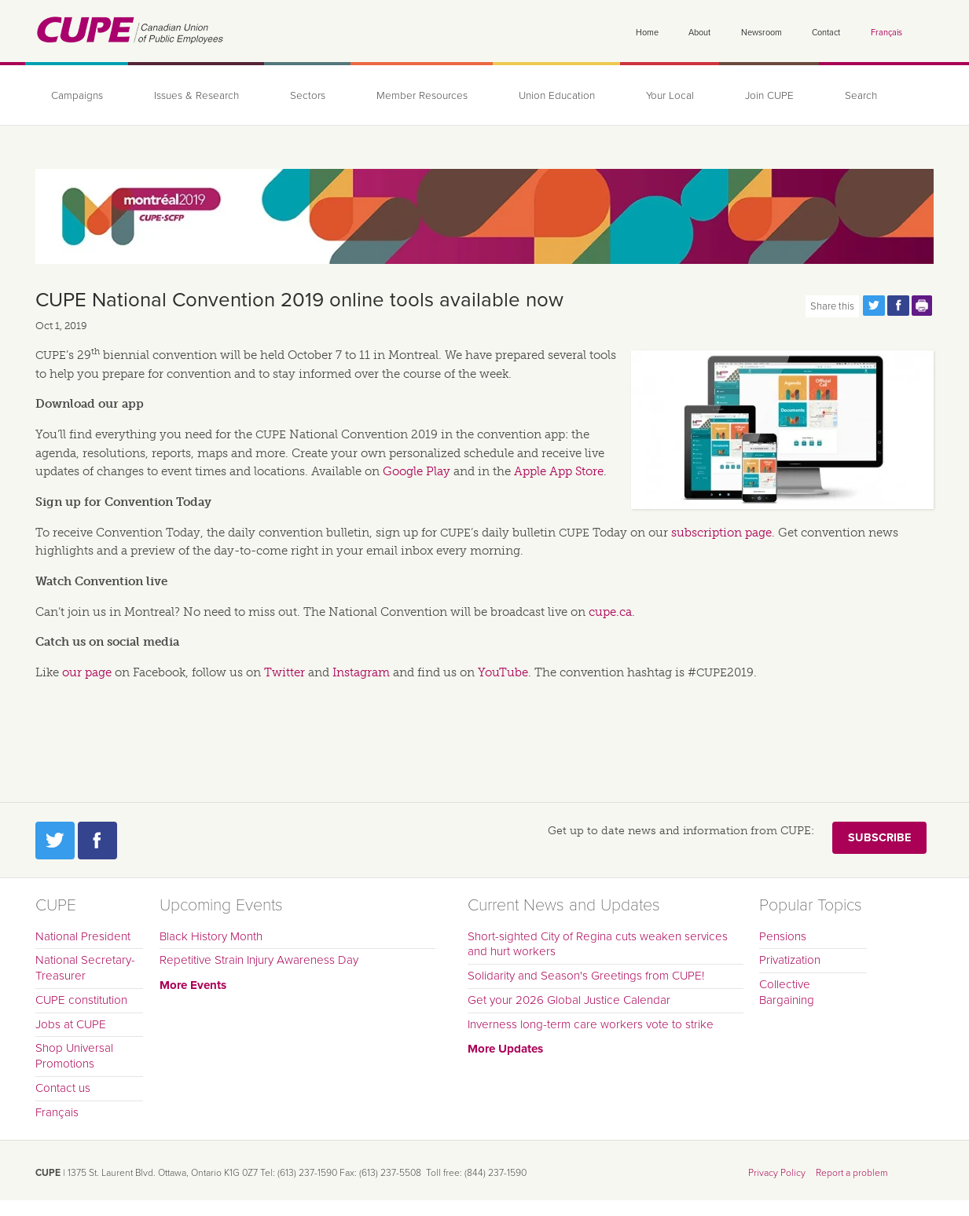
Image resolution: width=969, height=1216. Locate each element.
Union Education (557, 96)
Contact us (62, 1088)
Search (861, 96)
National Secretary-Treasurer (85, 968)
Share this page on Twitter (874, 305)
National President (82, 936)
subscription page (721, 533)
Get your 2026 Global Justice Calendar (569, 1000)
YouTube (503, 672)
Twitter (284, 672)
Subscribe (879, 837)
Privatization (789, 960)
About (699, 32)
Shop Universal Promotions (74, 1056)
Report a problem (852, 1172)
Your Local (670, 96)
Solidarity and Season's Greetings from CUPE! (586, 976)
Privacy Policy (777, 1172)
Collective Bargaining (786, 992)
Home (647, 32)
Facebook (97, 840)
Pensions (782, 936)
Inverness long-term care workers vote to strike (591, 1024)
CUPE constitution (81, 1000)
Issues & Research (196, 96)
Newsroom (761, 32)
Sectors (307, 96)
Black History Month (211, 936)
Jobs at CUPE (70, 1024)
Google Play (416, 471)
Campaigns (77, 96)
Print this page (923, 305)
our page (87, 672)
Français (886, 32)
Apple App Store (559, 471)
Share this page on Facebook (898, 305)
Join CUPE (769, 96)
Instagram (361, 672)
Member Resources (422, 96)
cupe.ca (610, 612)
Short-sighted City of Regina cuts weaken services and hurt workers (598, 944)
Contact (826, 32)
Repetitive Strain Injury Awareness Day (259, 960)
